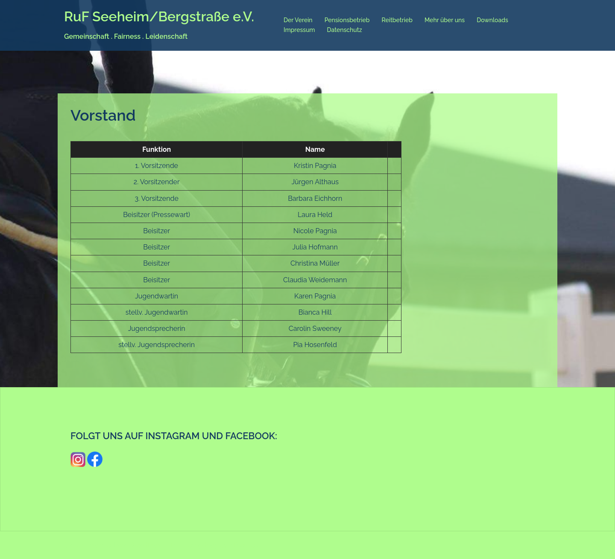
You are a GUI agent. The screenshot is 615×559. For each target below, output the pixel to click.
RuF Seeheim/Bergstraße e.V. (159, 16)
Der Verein (298, 20)
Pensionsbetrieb (347, 20)
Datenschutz (344, 29)
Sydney (206, 545)
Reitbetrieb (397, 20)
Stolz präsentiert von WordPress (114, 545)
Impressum (299, 29)
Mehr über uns (445, 20)
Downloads (492, 20)
